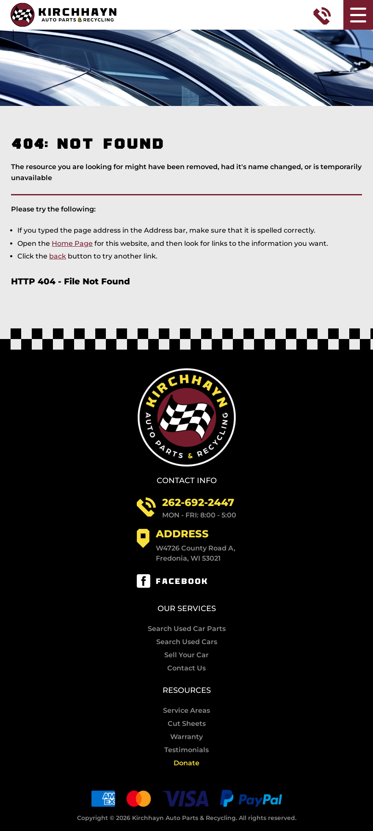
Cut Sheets (187, 723)
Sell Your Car (186, 655)
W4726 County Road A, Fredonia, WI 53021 (195, 553)
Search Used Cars (186, 642)
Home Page (72, 243)
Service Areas (186, 710)
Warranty (186, 737)
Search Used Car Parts (187, 628)
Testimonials (186, 750)
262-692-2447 (198, 502)
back (57, 256)
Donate (186, 763)
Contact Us (186, 668)
